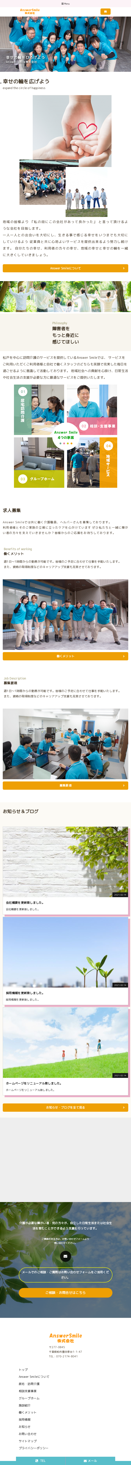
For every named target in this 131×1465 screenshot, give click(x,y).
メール (90, 1461)
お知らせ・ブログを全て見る (85, 1107)
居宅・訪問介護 (29, 1384)
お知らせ (25, 1427)
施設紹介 (25, 1405)
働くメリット (91, 656)
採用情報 (25, 1420)
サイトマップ (28, 1441)
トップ (23, 1370)
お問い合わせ (28, 1434)
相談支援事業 (28, 1391)
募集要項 (92, 785)
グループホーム (29, 1398)
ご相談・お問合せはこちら (65, 1292)
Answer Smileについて (87, 268)
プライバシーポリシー (34, 1448)
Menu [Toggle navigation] (66, 3)
